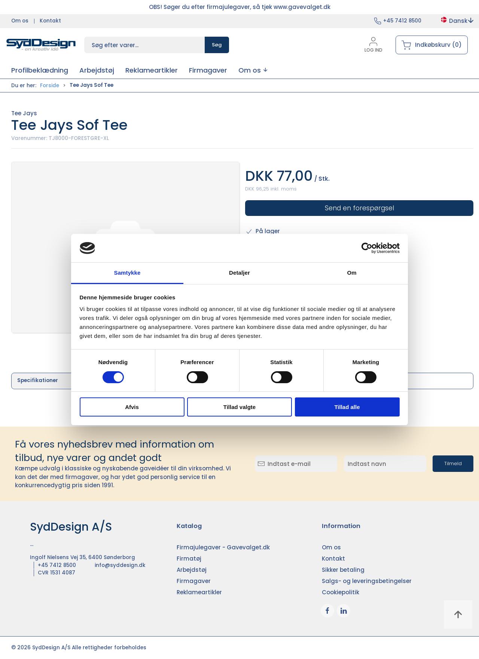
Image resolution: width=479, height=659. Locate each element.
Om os (19, 20)
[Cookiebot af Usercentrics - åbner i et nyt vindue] (367, 248)
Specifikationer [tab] (37, 380)
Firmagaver (194, 581)
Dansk (456, 21)
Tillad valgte (239, 407)
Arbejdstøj (192, 570)
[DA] (41, 45)
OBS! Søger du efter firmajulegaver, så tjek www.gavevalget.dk (239, 7)
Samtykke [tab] (127, 272)
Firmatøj (189, 558)
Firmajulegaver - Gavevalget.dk (223, 547)
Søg (217, 44)
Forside (49, 85)
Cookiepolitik (340, 592)
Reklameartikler (199, 592)
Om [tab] (351, 272)
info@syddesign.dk (120, 565)
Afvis (132, 407)
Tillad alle (347, 407)
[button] (253, 70)
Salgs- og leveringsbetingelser (367, 581)
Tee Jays (24, 113)
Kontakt (50, 20)
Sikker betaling (343, 570)
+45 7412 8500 (402, 20)
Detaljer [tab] (239, 272)
